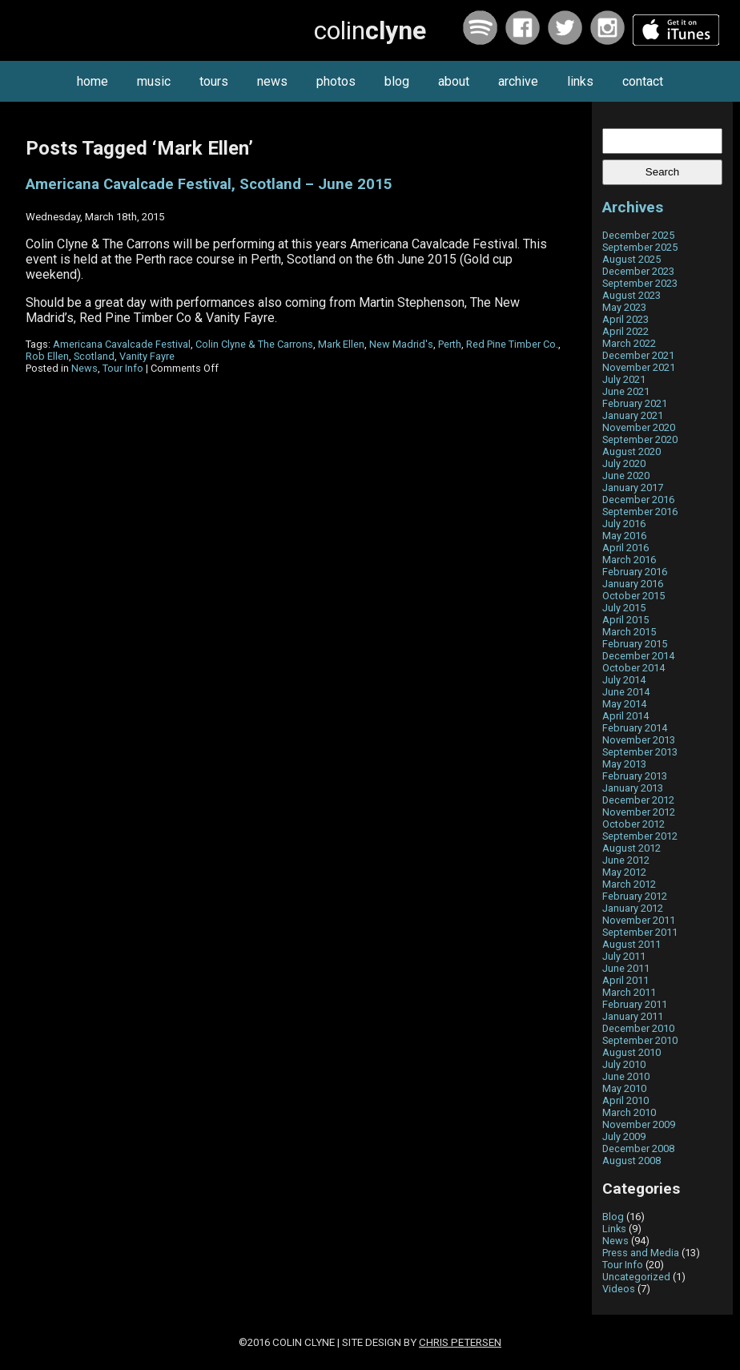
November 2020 (638, 427)
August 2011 (631, 944)
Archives (632, 207)
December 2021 (638, 355)
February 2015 (634, 644)
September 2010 (640, 1040)
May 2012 (624, 872)
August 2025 (631, 259)
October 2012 (633, 824)
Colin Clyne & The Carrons (254, 344)
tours (213, 81)
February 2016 (634, 572)
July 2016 (623, 524)
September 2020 (640, 439)
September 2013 (640, 752)
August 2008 (631, 1160)
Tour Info (123, 368)
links (580, 81)
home (92, 81)
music (154, 81)
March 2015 (629, 632)
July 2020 (623, 463)
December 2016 (638, 500)
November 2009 (638, 1124)
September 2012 (640, 836)
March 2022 (629, 343)
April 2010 (625, 1100)
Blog (613, 1217)
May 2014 (624, 704)
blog (396, 81)
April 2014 (625, 716)
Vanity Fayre (147, 356)
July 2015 (623, 608)
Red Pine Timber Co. (512, 344)
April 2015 (625, 620)
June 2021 (626, 391)
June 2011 (626, 968)
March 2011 (629, 992)
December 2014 (638, 656)
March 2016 (629, 560)
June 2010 (626, 1076)
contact (642, 81)
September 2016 (640, 512)
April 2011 (625, 980)
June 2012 (626, 860)
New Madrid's (401, 344)
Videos (618, 1289)
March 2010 (629, 1112)
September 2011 (640, 932)
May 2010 (624, 1088)
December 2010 (638, 1028)
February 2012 (634, 896)
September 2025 (640, 247)
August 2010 (631, 1052)
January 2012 (632, 908)
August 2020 (631, 451)
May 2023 (624, 307)
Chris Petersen (460, 1342)
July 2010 (623, 1064)
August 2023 (631, 295)
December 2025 (638, 235)
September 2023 (640, 283)
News (84, 368)
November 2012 (638, 812)
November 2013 (638, 740)
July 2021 (623, 379)
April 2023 (625, 319)
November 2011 (638, 920)
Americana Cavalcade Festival (122, 344)
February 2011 (634, 1004)
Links (614, 1229)
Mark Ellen (341, 344)
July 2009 (623, 1136)
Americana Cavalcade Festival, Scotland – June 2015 (209, 184)
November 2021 (638, 367)
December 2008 (638, 1148)
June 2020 (626, 475)
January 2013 (632, 788)
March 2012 (629, 884)
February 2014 (634, 728)
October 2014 (633, 668)
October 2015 (633, 596)
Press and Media (640, 1253)
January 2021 (632, 415)
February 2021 (634, 403)
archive (518, 81)
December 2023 (638, 271)
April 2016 (625, 548)
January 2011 (632, 1016)
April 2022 (625, 331)
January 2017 (632, 488)
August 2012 (631, 848)
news (272, 81)
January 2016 (632, 584)
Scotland (94, 356)
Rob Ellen (47, 356)
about (453, 81)
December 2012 (638, 800)
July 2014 (623, 680)
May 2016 (624, 536)
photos (336, 81)
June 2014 (626, 692)
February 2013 (634, 776)
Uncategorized (636, 1277)
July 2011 (623, 956)
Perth (449, 344)
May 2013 (624, 764)
